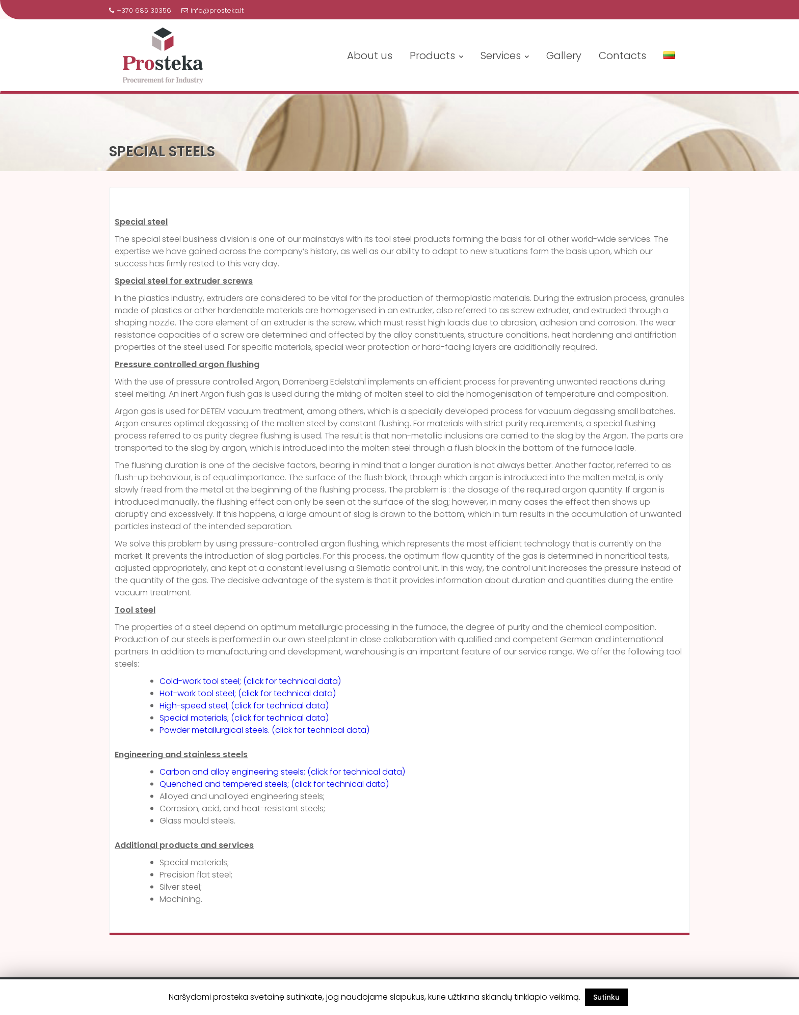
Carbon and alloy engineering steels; (233, 776)
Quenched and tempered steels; (225, 788)
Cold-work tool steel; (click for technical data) (250, 685)
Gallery (563, 55)
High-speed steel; (195, 710)
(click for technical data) (287, 697)
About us (369, 55)
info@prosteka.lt (212, 10)
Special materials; (195, 722)
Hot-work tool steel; (197, 697)
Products (432, 55)
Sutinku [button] (606, 997)
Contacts (622, 55)
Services (501, 55)
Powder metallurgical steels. (215, 734)
